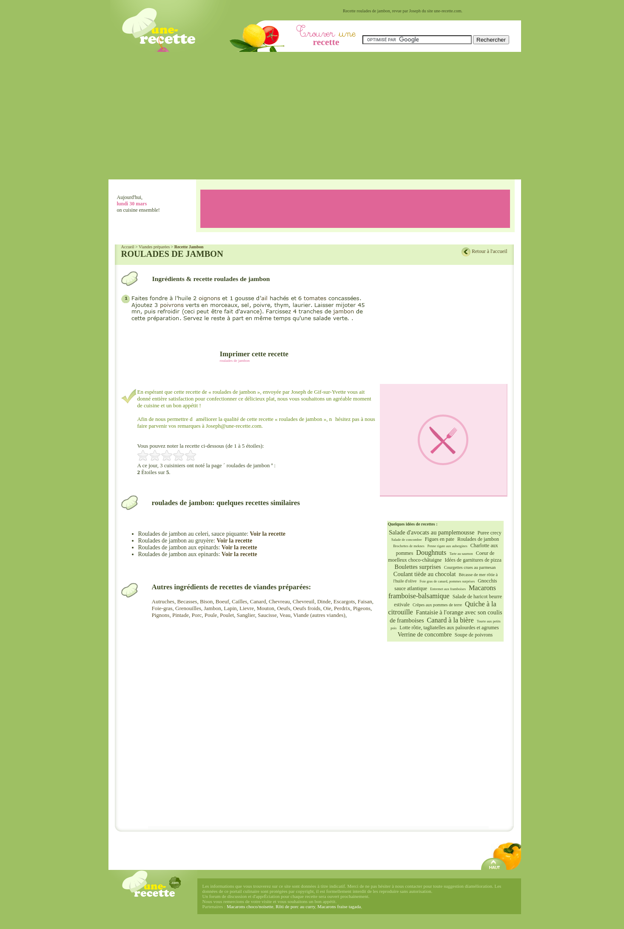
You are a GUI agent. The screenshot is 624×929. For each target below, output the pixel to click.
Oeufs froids (307, 608)
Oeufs (283, 608)
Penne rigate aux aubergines (447, 546)
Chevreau (279, 601)
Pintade (180, 615)
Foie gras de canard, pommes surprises (447, 581)
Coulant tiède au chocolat (424, 574)
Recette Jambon (189, 246)
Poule (211, 615)
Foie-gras (162, 608)
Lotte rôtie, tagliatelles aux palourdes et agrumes (449, 628)
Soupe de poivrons (474, 635)
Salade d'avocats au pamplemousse (431, 532)
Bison (206, 601)
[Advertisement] (314, 115)
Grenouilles (188, 608)
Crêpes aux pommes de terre (437, 604)
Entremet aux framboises (448, 589)
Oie (327, 608)
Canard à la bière (450, 620)
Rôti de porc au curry (295, 906)
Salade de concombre (406, 540)
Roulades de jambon (478, 539)
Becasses (187, 601)
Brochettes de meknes (409, 546)
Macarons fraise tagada (339, 906)
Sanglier (246, 615)
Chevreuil (303, 601)
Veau (285, 615)
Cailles (239, 601)
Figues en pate (439, 539)
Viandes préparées (154, 246)
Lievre (246, 608)
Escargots (344, 601)
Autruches (163, 601)
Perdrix (342, 608)
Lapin (230, 608)
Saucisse (267, 615)
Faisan (365, 601)
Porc (196, 615)
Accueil (127, 246)
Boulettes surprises (418, 566)
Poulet (227, 615)
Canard (258, 601)
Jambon (212, 608)
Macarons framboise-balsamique (442, 592)
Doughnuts (431, 553)
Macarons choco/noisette (250, 906)
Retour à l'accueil (489, 251)
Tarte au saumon (461, 554)
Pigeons (361, 608)
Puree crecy (489, 533)
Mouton (265, 608)
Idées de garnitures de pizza (473, 560)
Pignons (161, 615)
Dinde (324, 601)
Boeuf (222, 601)
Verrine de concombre (425, 634)
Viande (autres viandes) (319, 615)
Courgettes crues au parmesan (470, 567)
